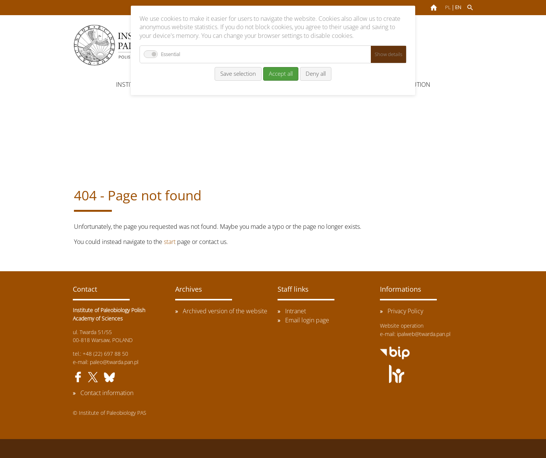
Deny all (316, 73)
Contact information (106, 393)
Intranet (295, 311)
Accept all (281, 73)
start (170, 242)
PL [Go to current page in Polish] (448, 7)
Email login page (307, 320)
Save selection (238, 73)
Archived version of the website (225, 311)
